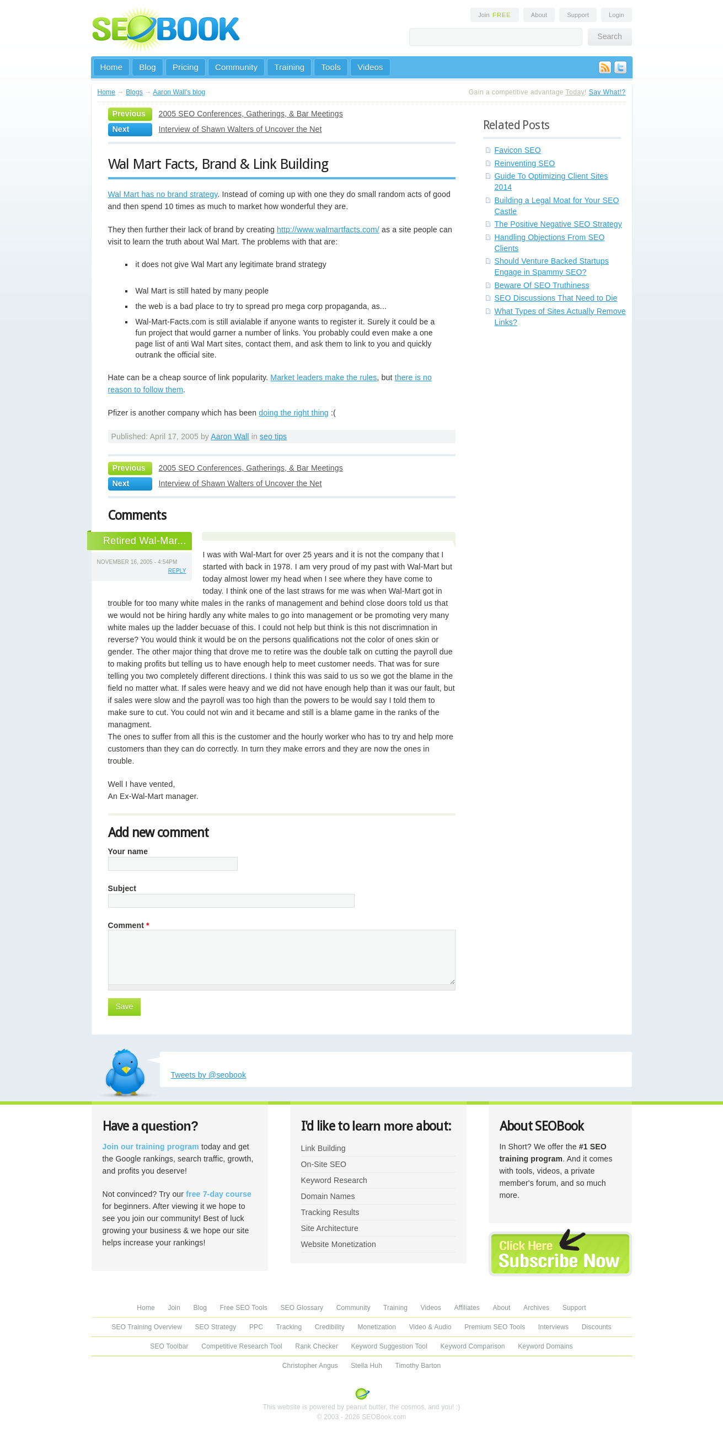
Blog (147, 67)
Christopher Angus (310, 1366)
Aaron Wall (230, 436)
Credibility (330, 1327)
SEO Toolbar (169, 1346)
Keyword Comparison (472, 1346)
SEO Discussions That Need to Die (556, 298)
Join (494, 15)
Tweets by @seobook (209, 1074)
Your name (128, 851)
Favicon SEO (518, 150)
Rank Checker (316, 1346)
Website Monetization (338, 1244)
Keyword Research (334, 1180)
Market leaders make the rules (323, 377)
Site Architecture (329, 1228)
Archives (536, 1308)
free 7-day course (218, 1194)
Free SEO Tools (243, 1308)
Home (111, 67)
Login (616, 15)
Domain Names (328, 1196)
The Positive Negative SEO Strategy (558, 224)
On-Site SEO (323, 1164)
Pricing (186, 67)
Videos (370, 67)
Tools (331, 67)
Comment (128, 925)
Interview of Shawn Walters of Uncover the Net (240, 129)
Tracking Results (330, 1212)
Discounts (597, 1327)
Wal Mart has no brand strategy (163, 194)
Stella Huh (366, 1366)
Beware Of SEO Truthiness (542, 285)
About (539, 15)
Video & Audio (430, 1327)
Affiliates (467, 1308)
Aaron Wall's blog (179, 92)
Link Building (323, 1148)
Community (236, 67)
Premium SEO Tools (494, 1327)
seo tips (273, 436)
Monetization (376, 1327)
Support (578, 15)
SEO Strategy (215, 1327)
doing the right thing (294, 412)
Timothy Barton (418, 1366)
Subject (122, 888)
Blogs (134, 92)
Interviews (553, 1327)
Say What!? (607, 92)
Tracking (289, 1327)
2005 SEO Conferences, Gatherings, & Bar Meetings (251, 113)
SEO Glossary (301, 1308)
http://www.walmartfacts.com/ (328, 229)
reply (177, 571)
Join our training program (151, 1146)
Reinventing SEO (525, 163)
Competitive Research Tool (241, 1346)
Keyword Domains (545, 1346)
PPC (256, 1327)
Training (289, 67)
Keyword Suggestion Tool (389, 1346)
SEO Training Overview (146, 1327)
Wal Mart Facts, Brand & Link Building (218, 164)
